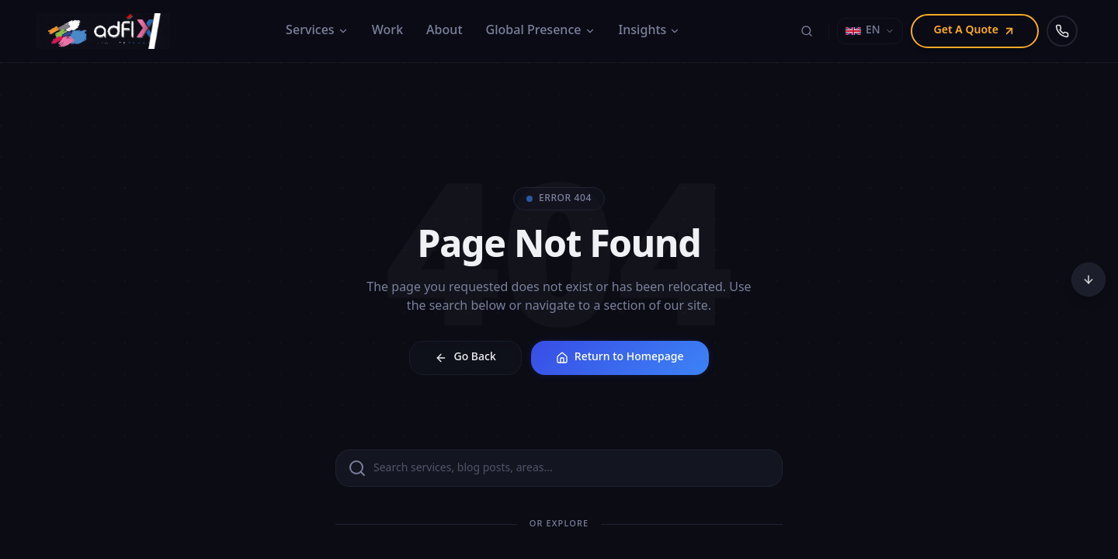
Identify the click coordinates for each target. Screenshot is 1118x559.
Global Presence (540, 31)
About (444, 31)
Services (317, 31)
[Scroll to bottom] (1088, 279)
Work (387, 31)
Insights (650, 31)
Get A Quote (975, 30)
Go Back (465, 357)
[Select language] (870, 31)
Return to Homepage (620, 357)
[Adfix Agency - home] (107, 31)
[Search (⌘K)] (807, 31)
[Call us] (1062, 31)
